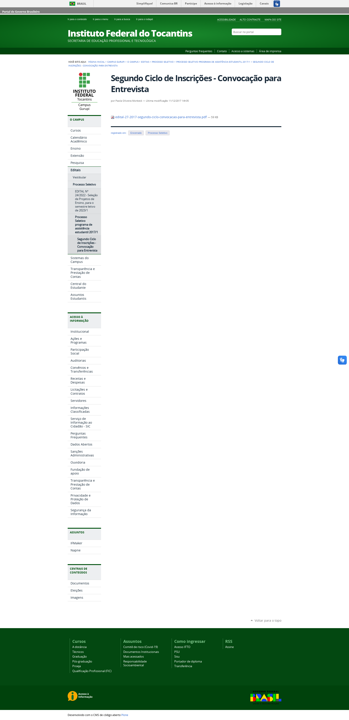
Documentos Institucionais (141, 652)
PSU (177, 652)
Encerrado (136, 133)
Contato (222, 51)
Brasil (81, 4)
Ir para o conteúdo (79, 19)
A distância (79, 647)
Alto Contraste (250, 19)
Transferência (183, 666)
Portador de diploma (188, 661)
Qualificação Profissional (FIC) (92, 671)
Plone (124, 715)
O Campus (132, 61)
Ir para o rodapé (146, 19)
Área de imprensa (270, 51)
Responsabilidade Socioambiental (135, 663)
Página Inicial (96, 61)
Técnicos (78, 652)
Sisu (177, 656)
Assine (229, 647)
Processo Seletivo (163, 61)
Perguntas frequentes (198, 51)
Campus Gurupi (116, 61)
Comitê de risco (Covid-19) (140, 647)
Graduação (79, 656)
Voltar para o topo (268, 620)
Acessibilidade (226, 19)
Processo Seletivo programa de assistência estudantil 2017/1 (213, 61)
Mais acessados (133, 656)
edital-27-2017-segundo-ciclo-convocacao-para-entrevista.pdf (159, 117)
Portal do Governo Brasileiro (21, 12)
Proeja (76, 666)
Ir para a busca (124, 19)
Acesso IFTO (182, 647)
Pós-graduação (82, 661)
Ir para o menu (102, 19)
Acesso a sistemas (242, 51)
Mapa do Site (273, 19)
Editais (145, 61)
